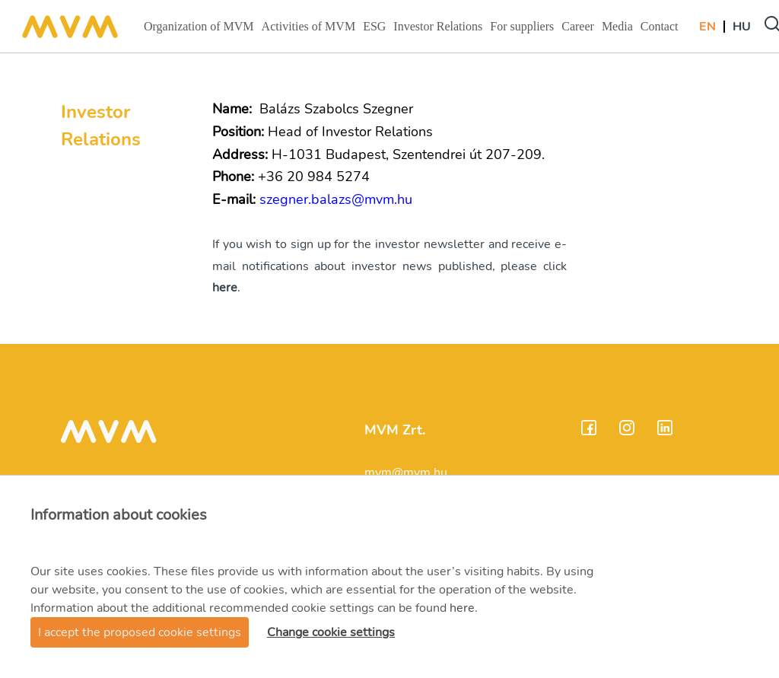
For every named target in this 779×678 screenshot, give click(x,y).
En (707, 26)
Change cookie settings (331, 632)
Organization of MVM (198, 31)
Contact (661, 31)
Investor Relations (437, 31)
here (462, 608)
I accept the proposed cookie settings (139, 632)
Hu (742, 26)
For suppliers (521, 31)
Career (579, 31)
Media (619, 31)
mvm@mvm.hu (405, 472)
